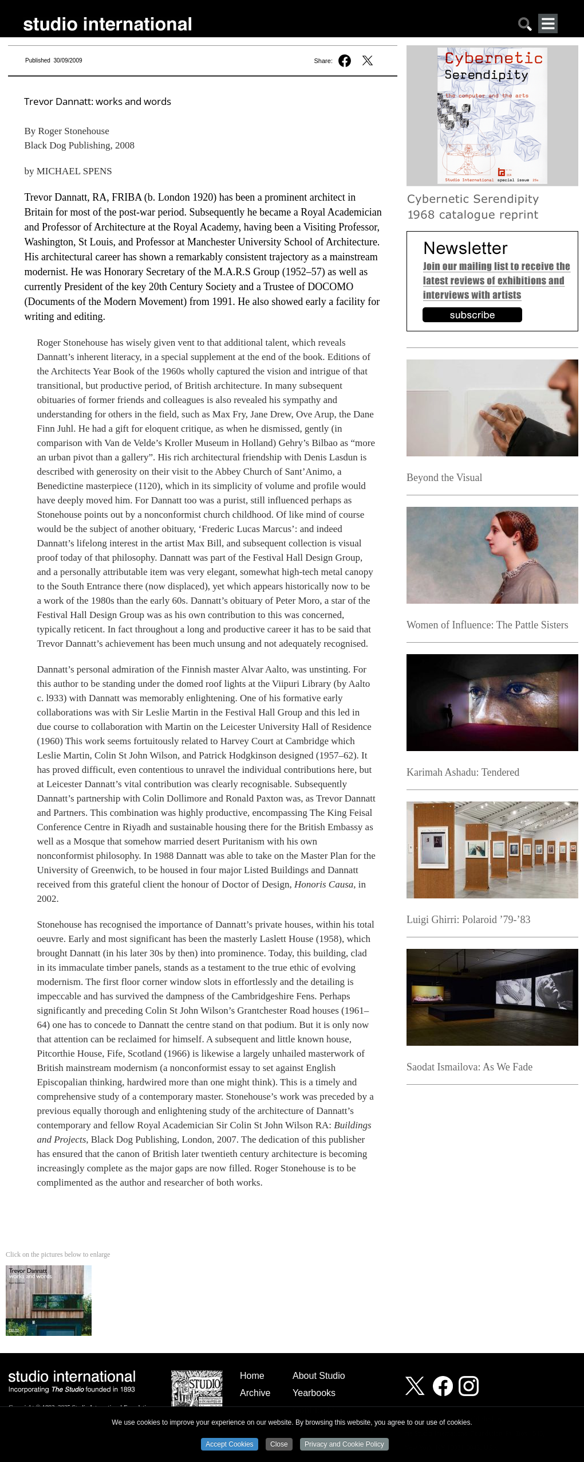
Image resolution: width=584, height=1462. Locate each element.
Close (279, 1445)
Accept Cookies (229, 1445)
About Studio (319, 1376)
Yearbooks (314, 1393)
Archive (255, 1393)
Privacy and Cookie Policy (344, 1445)
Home (252, 1376)
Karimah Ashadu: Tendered (463, 772)
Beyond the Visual (445, 477)
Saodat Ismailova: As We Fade (469, 1067)
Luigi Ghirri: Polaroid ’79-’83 (468, 919)
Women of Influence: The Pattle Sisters (488, 625)
